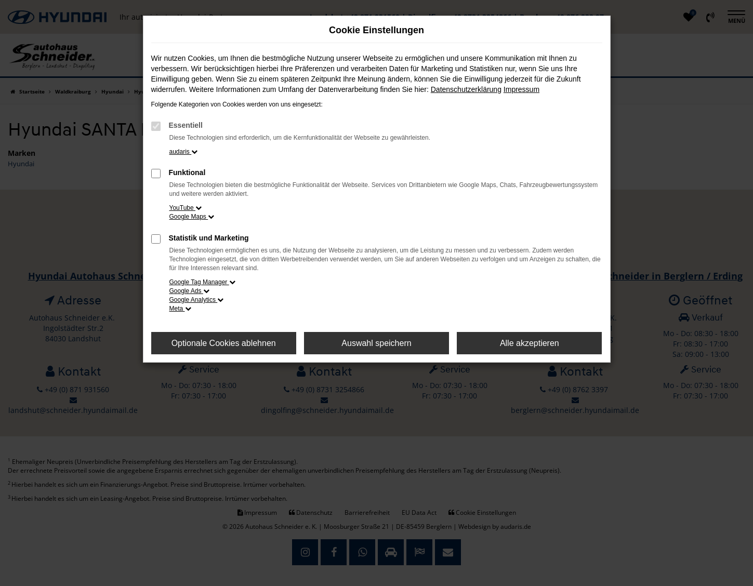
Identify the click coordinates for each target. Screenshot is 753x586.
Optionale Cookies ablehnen (223, 343)
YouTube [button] (185, 207)
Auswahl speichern (376, 343)
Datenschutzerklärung (466, 89)
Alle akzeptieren (529, 343)
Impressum (521, 89)
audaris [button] (183, 151)
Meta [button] (180, 308)
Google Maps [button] (192, 216)
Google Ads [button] (189, 291)
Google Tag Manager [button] (202, 282)
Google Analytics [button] (196, 299)
